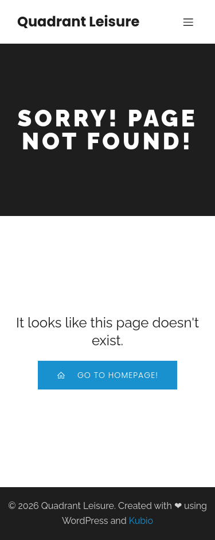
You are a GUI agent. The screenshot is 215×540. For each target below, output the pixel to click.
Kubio (141, 520)
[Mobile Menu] (188, 22)
